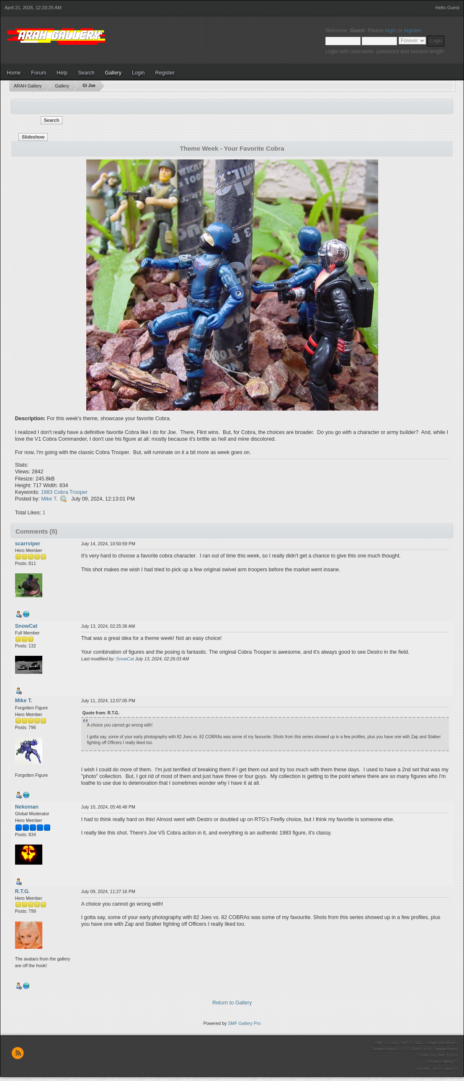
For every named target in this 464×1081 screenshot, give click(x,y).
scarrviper (27, 544)
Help (62, 73)
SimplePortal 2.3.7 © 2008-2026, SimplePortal (414, 1049)
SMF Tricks (446, 1055)
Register (164, 73)
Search (86, 73)
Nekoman (27, 807)
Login (138, 73)
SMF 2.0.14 (386, 1042)
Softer (424, 1055)
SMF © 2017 (411, 1042)
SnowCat (26, 626)
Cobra (61, 492)
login (390, 30)
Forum (38, 73)
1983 (46, 492)
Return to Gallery (232, 1003)
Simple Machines (441, 1042)
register (412, 30)
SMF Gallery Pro (244, 1023)
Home (14, 73)
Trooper (79, 492)
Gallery (113, 73)
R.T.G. (22, 891)
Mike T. (49, 499)
